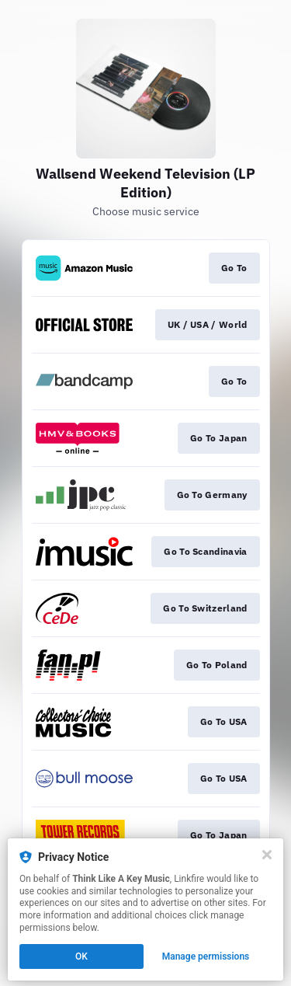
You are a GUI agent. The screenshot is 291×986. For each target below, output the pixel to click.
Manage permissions (206, 956)
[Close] (267, 854)
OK (81, 956)
